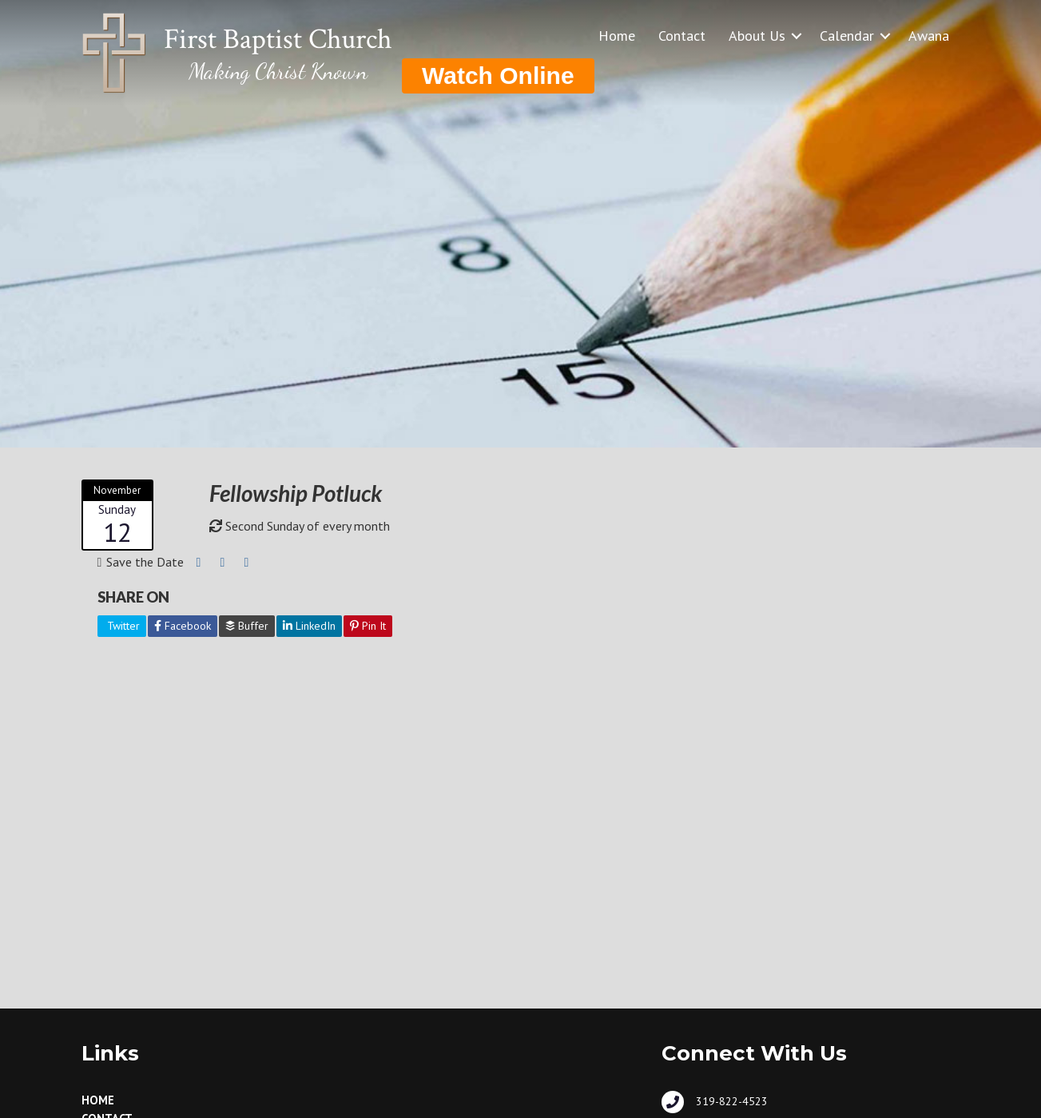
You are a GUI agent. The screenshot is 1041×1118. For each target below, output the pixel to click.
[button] (796, 35)
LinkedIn (309, 626)
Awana (928, 35)
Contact (681, 35)
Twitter (122, 626)
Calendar (847, 35)
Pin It (368, 626)
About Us (757, 35)
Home (616, 35)
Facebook (182, 626)
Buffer (246, 626)
